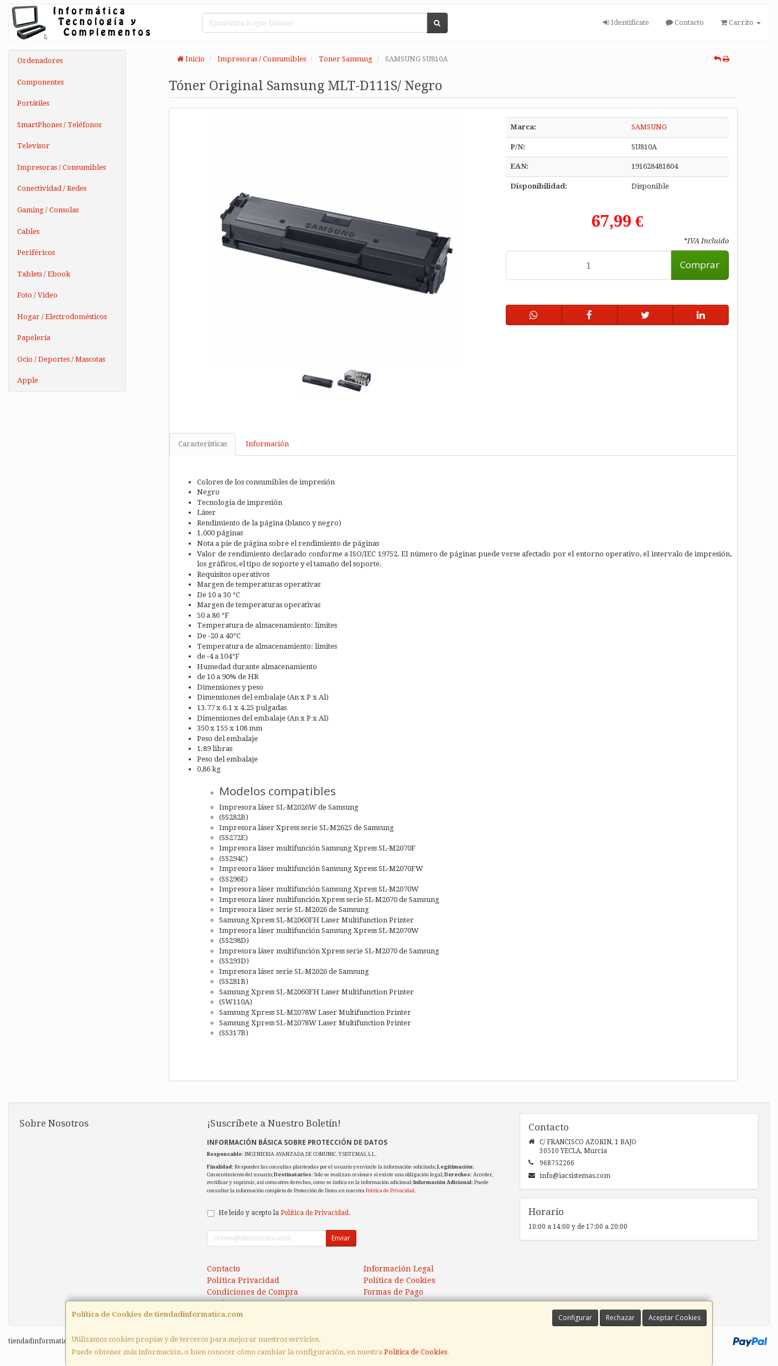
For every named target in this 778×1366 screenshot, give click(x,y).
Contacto (685, 22)
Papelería (33, 337)
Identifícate (626, 22)
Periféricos (36, 252)
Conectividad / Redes (51, 188)
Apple (27, 380)
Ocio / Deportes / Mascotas (61, 359)
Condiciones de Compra (252, 1291)
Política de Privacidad (390, 1190)
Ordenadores (40, 60)
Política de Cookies (415, 1352)
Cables (28, 231)
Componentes (40, 82)
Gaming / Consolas (48, 210)
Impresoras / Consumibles (61, 167)
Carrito (740, 22)
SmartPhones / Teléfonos (59, 125)
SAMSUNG (649, 127)
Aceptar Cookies (675, 1317)
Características (202, 444)
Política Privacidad (243, 1280)
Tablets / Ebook (43, 274)
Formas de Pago (393, 1291)
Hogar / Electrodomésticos (62, 316)
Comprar (699, 264)
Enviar (340, 1238)
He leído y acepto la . (284, 1213)
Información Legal (399, 1268)
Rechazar (620, 1317)
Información (267, 444)
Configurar (575, 1317)
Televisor (33, 146)
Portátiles (33, 103)
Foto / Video (37, 295)
